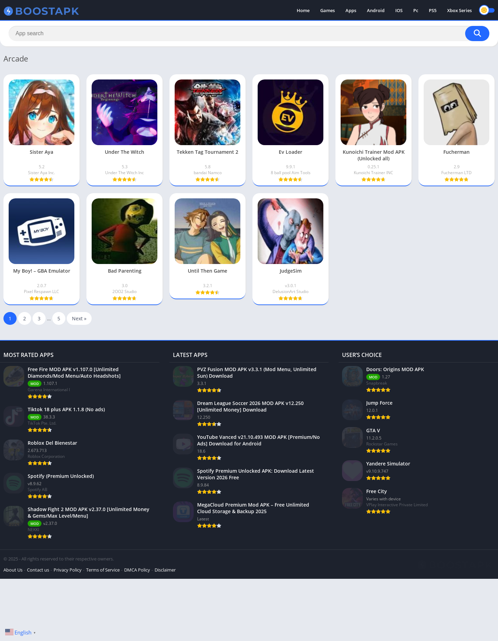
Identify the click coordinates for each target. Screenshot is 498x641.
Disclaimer (165, 570)
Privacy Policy (68, 570)
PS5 (432, 10)
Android (376, 10)
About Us (12, 570)
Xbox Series (459, 10)
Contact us (38, 570)
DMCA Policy (137, 570)
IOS (399, 10)
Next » (79, 318)
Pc (415, 10)
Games (327, 10)
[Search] (249, 33)
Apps (350, 10)
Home (303, 10)
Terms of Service (103, 570)
